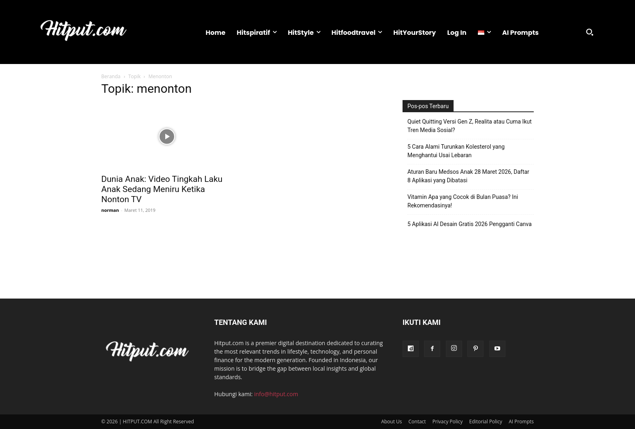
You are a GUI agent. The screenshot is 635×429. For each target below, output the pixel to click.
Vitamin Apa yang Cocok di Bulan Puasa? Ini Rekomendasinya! (462, 201)
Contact (417, 421)
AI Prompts (521, 421)
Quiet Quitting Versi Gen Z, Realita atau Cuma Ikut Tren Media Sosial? (469, 125)
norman (110, 210)
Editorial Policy (486, 421)
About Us (391, 421)
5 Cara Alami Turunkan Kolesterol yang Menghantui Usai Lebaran (456, 150)
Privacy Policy (448, 421)
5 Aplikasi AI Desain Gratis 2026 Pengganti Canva (469, 224)
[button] (589, 32)
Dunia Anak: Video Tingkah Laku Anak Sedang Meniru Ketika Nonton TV (161, 189)
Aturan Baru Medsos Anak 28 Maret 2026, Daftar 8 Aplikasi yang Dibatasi (468, 176)
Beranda (110, 76)
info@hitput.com (276, 394)
